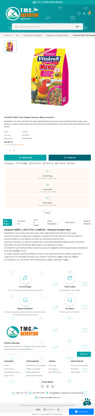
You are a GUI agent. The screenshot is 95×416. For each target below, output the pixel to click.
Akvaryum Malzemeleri (79, 365)
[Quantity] (10, 150)
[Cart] (89, 13)
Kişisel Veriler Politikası (34, 375)
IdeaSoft (35, 414)
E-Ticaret (42, 414)
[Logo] (25, 13)
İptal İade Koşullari (33, 372)
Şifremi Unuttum (55, 372)
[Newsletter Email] (40, 354)
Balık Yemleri (75, 372)
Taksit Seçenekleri (52, 222)
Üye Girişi (52, 369)
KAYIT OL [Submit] (84, 354)
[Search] (47, 26)
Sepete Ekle (25, 157)
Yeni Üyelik (53, 365)
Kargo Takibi (8, 375)
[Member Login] (84, 13)
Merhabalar (81, 411)
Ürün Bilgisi (6, 222)
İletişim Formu (9, 369)
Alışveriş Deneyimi (87, 222)
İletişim (6, 365)
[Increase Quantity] (14, 150)
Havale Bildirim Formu (12, 372)
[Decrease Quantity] (6, 150)
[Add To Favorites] (22, 163)
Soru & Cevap (36, 222)
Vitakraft (25, 132)
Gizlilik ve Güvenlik (33, 369)
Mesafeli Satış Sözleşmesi (36, 365)
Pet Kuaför (75, 369)
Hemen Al (70, 157)
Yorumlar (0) (21, 222)
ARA (77, 27)
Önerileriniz (70, 222)
